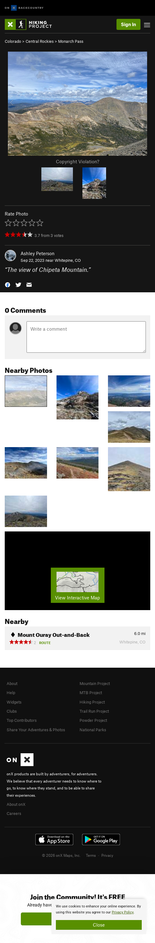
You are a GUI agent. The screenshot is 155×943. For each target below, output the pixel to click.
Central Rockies (40, 41)
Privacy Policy (123, 912)
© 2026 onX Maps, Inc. (61, 855)
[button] (7, 284)
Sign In (128, 24)
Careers (14, 813)
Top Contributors (22, 720)
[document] (99, 916)
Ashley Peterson (38, 253)
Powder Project (93, 720)
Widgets (14, 701)
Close (99, 925)
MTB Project (91, 692)
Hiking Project (92, 701)
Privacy (107, 855)
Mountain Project (95, 683)
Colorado (13, 41)
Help (11, 692)
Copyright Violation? (77, 161)
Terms (91, 855)
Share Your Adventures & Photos (36, 729)
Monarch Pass (70, 41)
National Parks (93, 729)
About (12, 683)
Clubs (12, 711)
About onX (16, 804)
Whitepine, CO (68, 260)
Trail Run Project (94, 711)
